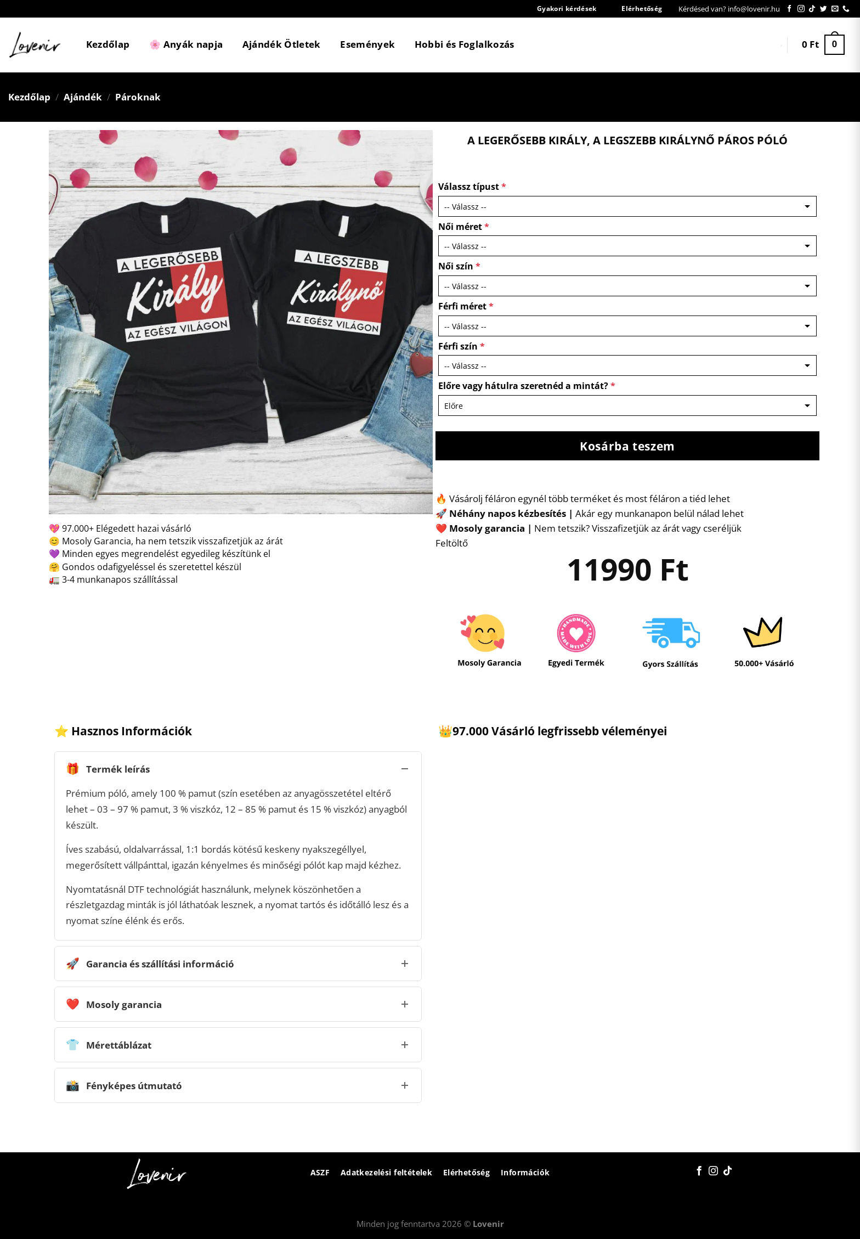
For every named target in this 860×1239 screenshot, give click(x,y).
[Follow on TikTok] (812, 9)
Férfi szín (461, 346)
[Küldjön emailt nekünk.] (835, 9)
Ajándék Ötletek (281, 44)
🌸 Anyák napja (186, 44)
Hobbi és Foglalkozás (464, 44)
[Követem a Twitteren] (823, 9)
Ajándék (83, 97)
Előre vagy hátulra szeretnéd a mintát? (526, 386)
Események (367, 44)
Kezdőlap (108, 44)
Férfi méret (466, 306)
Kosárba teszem (627, 446)
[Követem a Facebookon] (789, 9)
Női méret (463, 227)
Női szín (459, 266)
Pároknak (138, 97)
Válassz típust (472, 187)
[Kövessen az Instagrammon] (801, 9)
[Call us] (846, 9)
